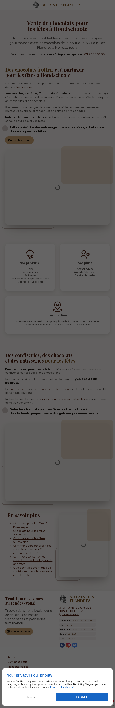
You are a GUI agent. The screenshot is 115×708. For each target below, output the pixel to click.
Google (54, 687)
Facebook (66, 687)
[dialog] (57, 687)
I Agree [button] (82, 697)
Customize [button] (31, 697)
